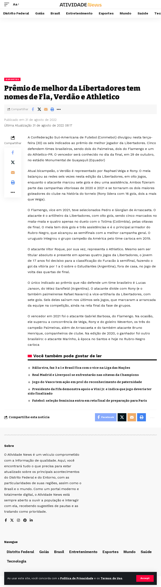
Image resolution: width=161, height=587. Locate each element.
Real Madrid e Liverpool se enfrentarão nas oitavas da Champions (85, 375)
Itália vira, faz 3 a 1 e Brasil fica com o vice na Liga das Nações (81, 368)
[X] (12, 521)
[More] (59, 109)
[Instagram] (18, 521)
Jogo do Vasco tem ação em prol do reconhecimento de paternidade (87, 382)
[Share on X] (39, 109)
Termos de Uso (111, 578)
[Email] (46, 109)
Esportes (12, 79)
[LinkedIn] (31, 521)
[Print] (52, 109)
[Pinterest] (25, 521)
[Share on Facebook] (33, 109)
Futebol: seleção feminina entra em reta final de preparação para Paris (89, 401)
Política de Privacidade (76, 578)
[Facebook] (6, 521)
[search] (154, 4)
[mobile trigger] (7, 4)
